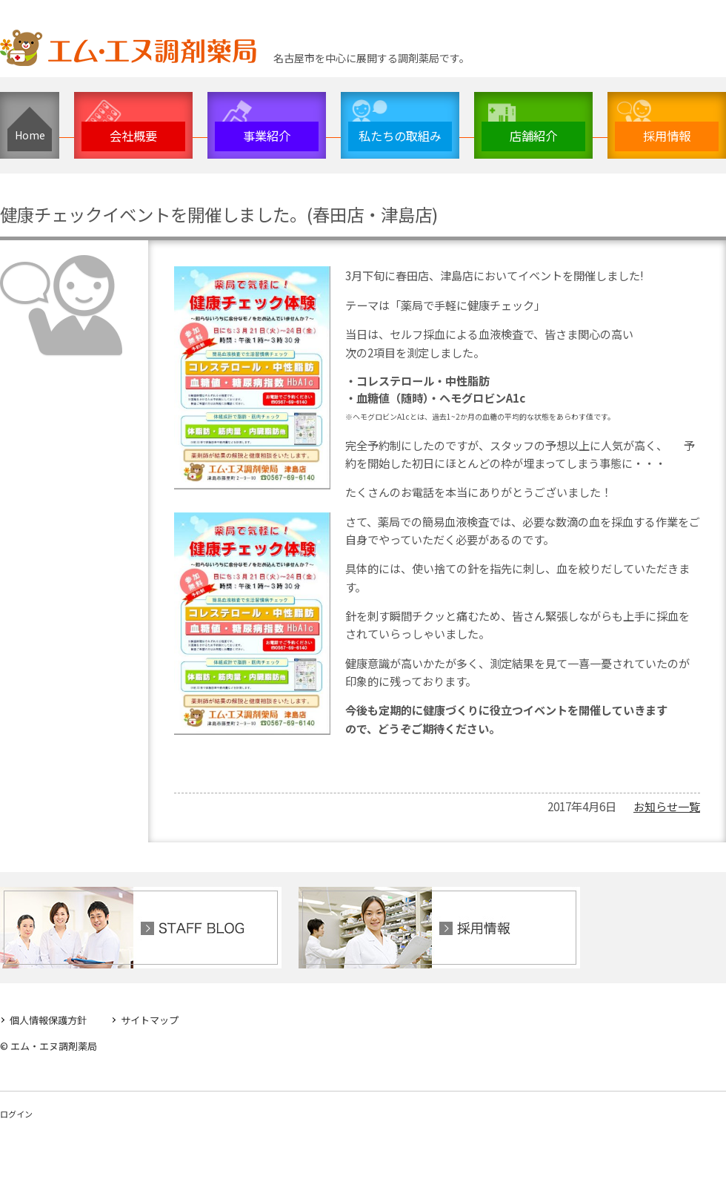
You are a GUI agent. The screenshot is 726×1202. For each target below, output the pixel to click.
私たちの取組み (400, 136)
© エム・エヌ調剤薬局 (48, 1046)
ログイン (16, 1114)
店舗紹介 (533, 136)
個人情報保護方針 (48, 1019)
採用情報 (666, 136)
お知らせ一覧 (666, 805)
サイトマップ (150, 1019)
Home (30, 135)
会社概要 (133, 136)
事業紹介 (266, 136)
